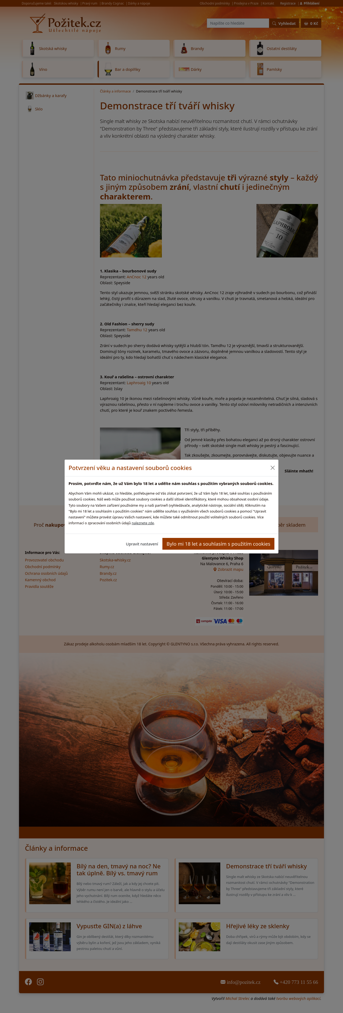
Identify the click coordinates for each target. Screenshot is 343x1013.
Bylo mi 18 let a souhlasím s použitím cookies (218, 543)
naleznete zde (143, 523)
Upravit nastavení (142, 543)
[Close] (272, 468)
